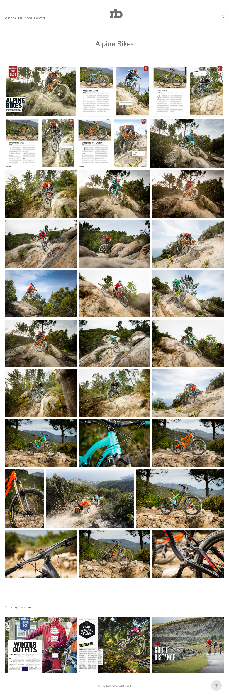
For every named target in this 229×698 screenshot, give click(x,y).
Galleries (9, 18)
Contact (39, 18)
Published (25, 18)
